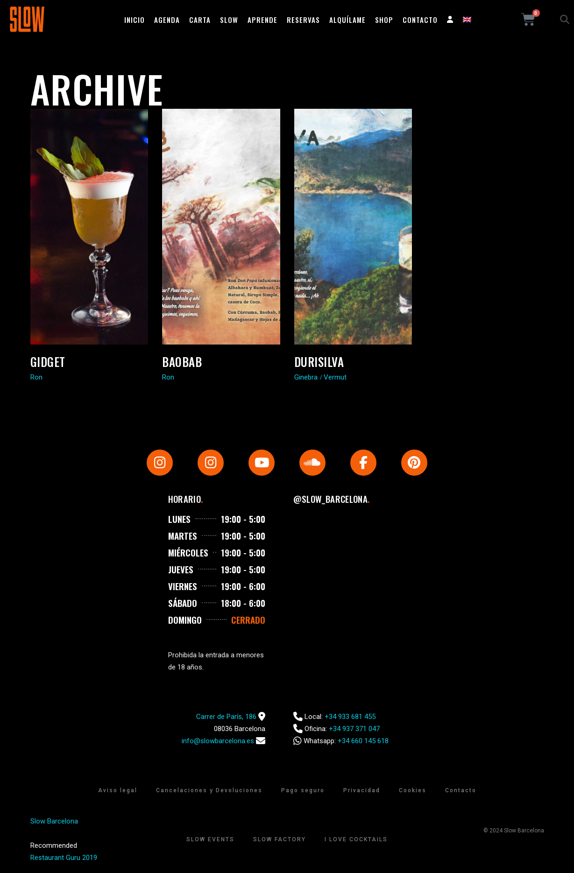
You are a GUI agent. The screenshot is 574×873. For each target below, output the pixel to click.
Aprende (262, 19)
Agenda (167, 19)
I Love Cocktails (356, 839)
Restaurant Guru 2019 (63, 857)
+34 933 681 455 (350, 716)
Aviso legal (117, 790)
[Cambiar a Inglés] (467, 19)
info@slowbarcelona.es (218, 741)
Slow (229, 19)
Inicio (134, 19)
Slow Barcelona (54, 821)
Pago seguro (303, 790)
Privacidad (361, 790)
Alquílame (347, 19)
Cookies (412, 790)
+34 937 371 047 (354, 729)
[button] (564, 19)
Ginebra (306, 377)
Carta (200, 19)
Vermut (335, 377)
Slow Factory (279, 839)
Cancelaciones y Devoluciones (209, 790)
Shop (384, 19)
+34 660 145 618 (363, 741)
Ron (36, 377)
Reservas (303, 19)
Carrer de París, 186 (226, 716)
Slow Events (210, 839)
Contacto (420, 19)
